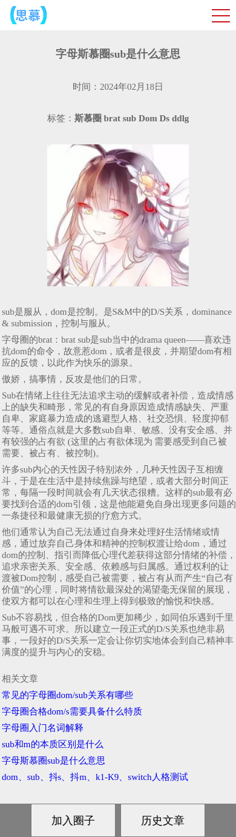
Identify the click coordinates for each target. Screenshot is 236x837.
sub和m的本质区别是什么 (52, 744)
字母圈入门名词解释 (43, 728)
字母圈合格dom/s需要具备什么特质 (72, 711)
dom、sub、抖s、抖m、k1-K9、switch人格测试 (95, 777)
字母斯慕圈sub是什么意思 (53, 760)
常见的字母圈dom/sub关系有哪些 (67, 695)
